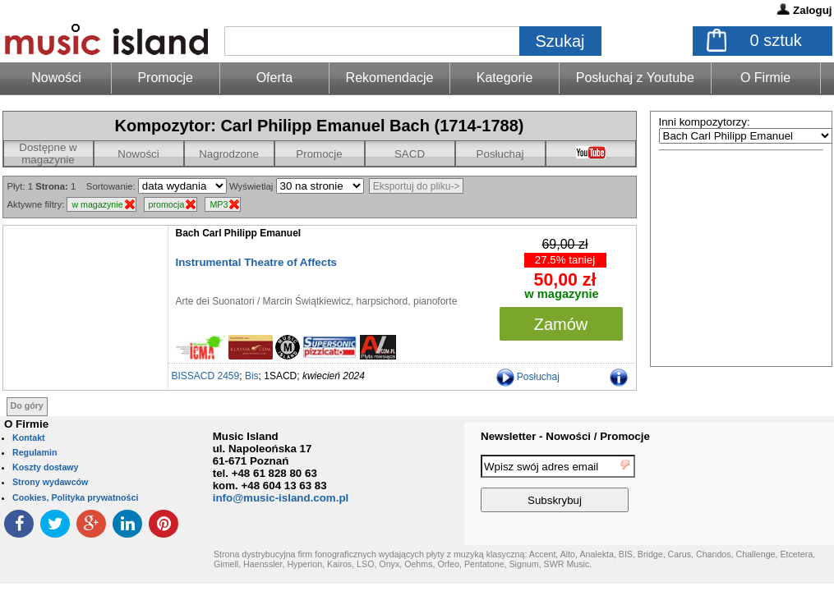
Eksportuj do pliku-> (416, 186)
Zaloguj (812, 10)
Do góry (27, 405)
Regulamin (34, 452)
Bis (252, 376)
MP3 (219, 204)
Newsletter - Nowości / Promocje (565, 436)
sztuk (776, 40)
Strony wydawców (50, 482)
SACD (409, 154)
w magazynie (96, 204)
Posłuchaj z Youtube (635, 78)
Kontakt (28, 437)
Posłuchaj (500, 154)
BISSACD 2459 (206, 376)
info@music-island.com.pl (281, 498)
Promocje (165, 78)
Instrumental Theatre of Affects (257, 262)
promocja (167, 204)
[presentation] (766, 486)
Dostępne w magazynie (47, 153)
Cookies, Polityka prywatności (75, 497)
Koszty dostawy (45, 467)
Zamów (561, 324)
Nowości (138, 154)
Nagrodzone (229, 154)
